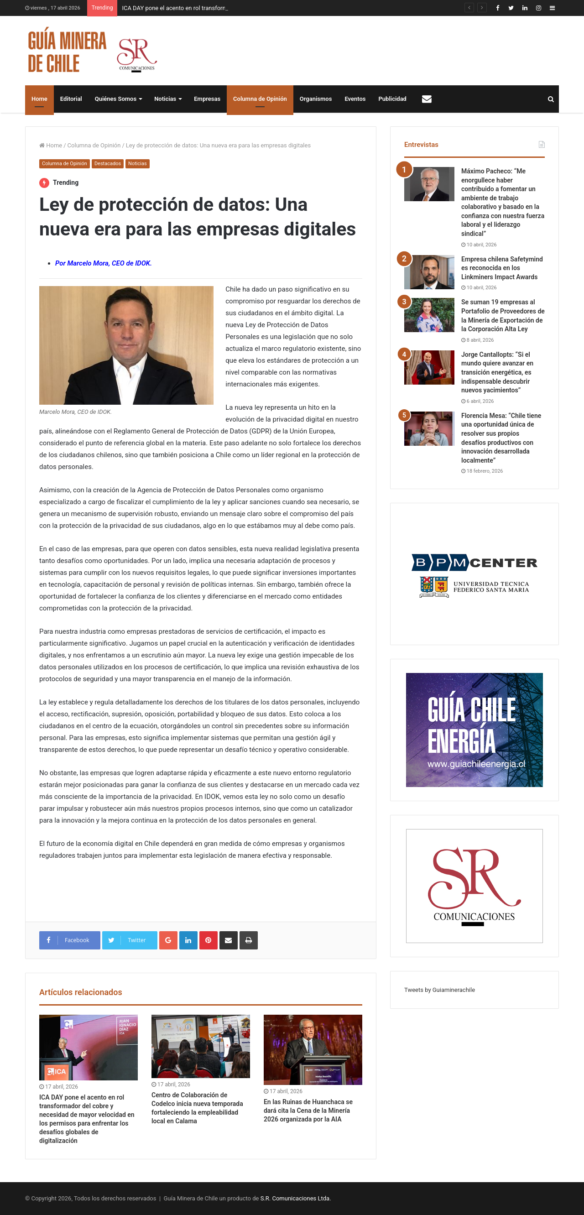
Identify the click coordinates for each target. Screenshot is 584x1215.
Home (39, 98)
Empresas (207, 98)
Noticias (165, 98)
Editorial (71, 98)
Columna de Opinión (260, 98)
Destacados (107, 164)
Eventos (354, 98)
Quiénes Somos (115, 98)
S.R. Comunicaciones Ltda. (296, 1198)
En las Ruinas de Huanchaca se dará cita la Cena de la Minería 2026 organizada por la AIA (308, 1110)
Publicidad (393, 98)
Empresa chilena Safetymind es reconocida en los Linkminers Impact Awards (502, 268)
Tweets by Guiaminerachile (439, 989)
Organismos (316, 98)
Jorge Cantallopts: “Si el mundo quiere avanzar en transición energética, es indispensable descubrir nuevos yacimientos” (497, 372)
